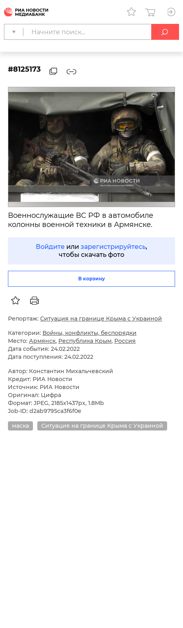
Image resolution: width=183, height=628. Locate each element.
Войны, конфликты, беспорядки (89, 332)
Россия (125, 340)
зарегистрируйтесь (113, 246)
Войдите (50, 246)
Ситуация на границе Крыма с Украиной (101, 318)
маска (20, 425)
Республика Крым (85, 340)
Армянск (42, 340)
